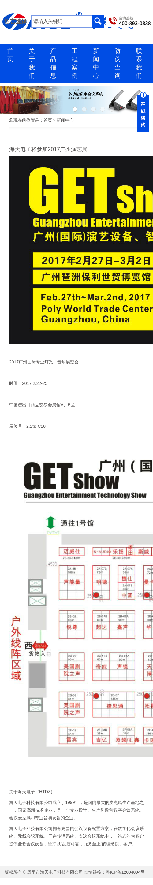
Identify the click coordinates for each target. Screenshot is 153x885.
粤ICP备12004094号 (125, 872)
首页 (47, 120)
